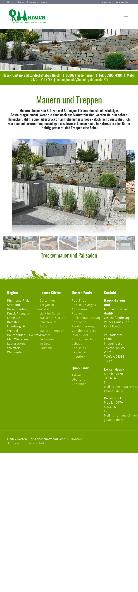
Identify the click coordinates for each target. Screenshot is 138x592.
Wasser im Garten (52, 318)
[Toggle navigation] (126, 16)
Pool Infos (79, 300)
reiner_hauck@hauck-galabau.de (80, 79)
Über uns (78, 379)
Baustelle (46, 348)
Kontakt (77, 439)
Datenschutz (122, 1)
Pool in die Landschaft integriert (79, 352)
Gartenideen (48, 300)
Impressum (107, 1)
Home (10, 1)
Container (79, 384)
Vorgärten (46, 305)
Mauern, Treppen (51, 331)
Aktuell (77, 375)
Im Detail (45, 344)
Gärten (21, 1)
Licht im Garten (50, 313)
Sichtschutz (47, 309)
